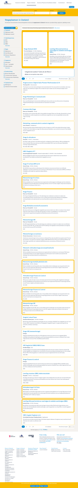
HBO (6, 42)
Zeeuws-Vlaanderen (10, 55)
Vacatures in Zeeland (20, 2)
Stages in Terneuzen (20, 455)
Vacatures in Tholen (9, 478)
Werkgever (8, 84)
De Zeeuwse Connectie (67, 438)
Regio (35, 10)
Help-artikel (49, 439)
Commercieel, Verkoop (11, 75)
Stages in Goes (19, 453)
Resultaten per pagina (63, 78)
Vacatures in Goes (9, 482)
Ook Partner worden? (56, 451)
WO (6, 40)
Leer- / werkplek (9, 64)
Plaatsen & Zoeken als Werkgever (33, 451)
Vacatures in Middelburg (7, 475)
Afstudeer (7, 62)
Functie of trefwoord (16, 10)
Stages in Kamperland (21, 456)
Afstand (52, 10)
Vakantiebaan (8, 66)
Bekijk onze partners (55, 449)
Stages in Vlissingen (20, 452)
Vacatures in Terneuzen (7, 480)
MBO (6, 43)
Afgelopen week (9, 32)
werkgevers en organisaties (63, 441)
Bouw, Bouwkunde (10, 73)
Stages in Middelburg (21, 451)
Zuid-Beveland (9, 53)
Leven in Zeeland (43, 449)
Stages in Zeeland (31, 2)
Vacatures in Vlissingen (10, 476)
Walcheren (8, 51)
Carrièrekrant (61, 2)
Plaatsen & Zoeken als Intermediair (33, 454)
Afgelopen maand (9, 34)
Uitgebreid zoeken (62, 10)
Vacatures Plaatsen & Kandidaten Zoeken (46, 2)
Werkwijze (69, 2)
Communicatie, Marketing (11, 77)
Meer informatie (66, 449)
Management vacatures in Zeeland (9, 468)
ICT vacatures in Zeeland (8, 463)
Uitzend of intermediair (11, 86)
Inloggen (72, 7)
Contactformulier (67, 451)
